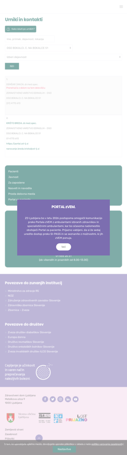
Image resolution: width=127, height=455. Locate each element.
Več (63, 246)
